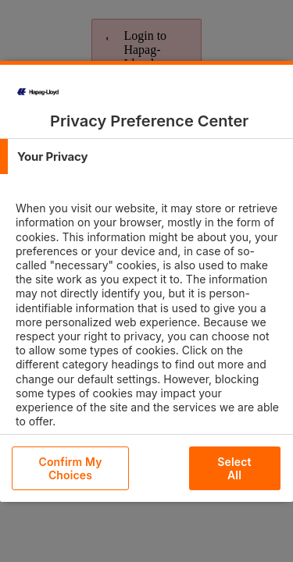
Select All (234, 468)
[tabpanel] (148, 328)
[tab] (146, 156)
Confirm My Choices (70, 468)
